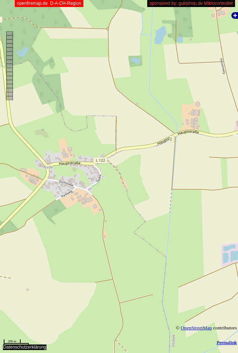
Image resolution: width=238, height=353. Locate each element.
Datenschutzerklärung (24, 347)
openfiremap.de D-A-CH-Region (48, 3)
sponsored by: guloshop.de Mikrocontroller (191, 3)
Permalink (227, 342)
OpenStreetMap (196, 328)
